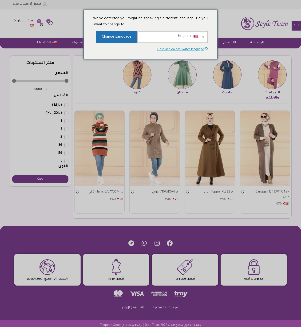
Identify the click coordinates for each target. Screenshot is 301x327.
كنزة (137, 93)
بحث (40, 179)
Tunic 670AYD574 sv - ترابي (103, 192)
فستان (182, 93)
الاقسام (229, 43)
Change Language (116, 37)
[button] (28, 23)
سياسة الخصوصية (166, 303)
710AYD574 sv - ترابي (163, 192)
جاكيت (227, 93)
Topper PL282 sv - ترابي (215, 192)
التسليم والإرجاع (133, 303)
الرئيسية (257, 43)
